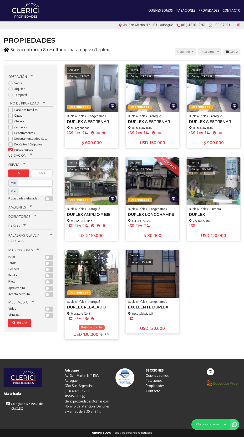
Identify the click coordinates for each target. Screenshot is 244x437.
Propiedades (209, 11)
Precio (17, 162)
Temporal (19, 92)
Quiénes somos (160, 11)
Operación (20, 74)
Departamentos (23, 130)
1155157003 (75, 396)
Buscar (19, 319)
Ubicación (20, 153)
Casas (16, 113)
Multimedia (21, 299)
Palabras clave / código (30, 235)
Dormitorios (22, 214)
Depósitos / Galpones (26, 142)
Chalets (17, 119)
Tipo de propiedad (26, 101)
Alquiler (18, 86)
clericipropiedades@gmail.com (87, 401)
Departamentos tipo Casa (29, 136)
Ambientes (20, 205)
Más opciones (23, 247)
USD (42, 170)
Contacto (231, 11)
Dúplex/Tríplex (22, 147)
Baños (17, 223)
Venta (16, 81)
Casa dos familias (24, 107)
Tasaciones (185, 11)
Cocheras (19, 124)
